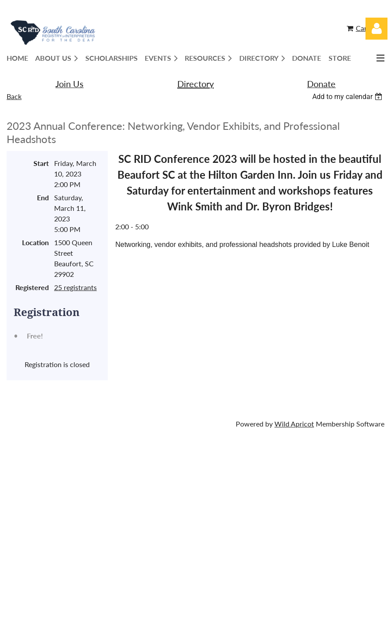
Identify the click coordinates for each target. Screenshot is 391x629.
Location (35, 242)
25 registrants (75, 287)
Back (14, 96)
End (43, 197)
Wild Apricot (294, 423)
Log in (376, 29)
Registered (32, 287)
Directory (195, 83)
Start (41, 163)
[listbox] (348, 96)
